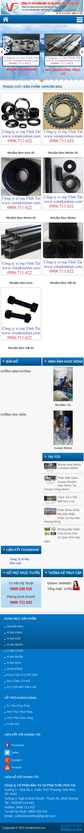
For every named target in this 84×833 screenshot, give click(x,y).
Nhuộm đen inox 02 (20, 152)
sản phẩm (32, 86)
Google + (17, 760)
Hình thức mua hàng (19, 711)
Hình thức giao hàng (20, 717)
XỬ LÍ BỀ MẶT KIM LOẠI (21, 687)
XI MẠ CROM (15, 650)
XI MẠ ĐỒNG (15, 669)
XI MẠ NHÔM (15, 656)
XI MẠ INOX (14, 662)
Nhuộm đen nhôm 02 (21, 217)
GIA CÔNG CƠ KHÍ (18, 681)
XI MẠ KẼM (13, 638)
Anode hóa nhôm (21, 69)
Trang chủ (11, 86)
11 (81, 80)
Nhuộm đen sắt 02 (63, 283)
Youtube (16, 767)
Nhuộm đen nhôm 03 (63, 152)
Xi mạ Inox (13, 724)
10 (76, 80)
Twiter (15, 752)
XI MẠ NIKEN (15, 644)
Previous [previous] (2, 52)
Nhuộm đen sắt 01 (21, 348)
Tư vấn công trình (18, 705)
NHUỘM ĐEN (15, 626)
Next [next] (81, 52)
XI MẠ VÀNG (14, 632)
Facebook (17, 745)
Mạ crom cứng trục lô (63, 71)
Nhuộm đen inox (20, 283)
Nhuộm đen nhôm (63, 217)
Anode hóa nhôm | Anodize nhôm (69, 466)
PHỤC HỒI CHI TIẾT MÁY (22, 675)
